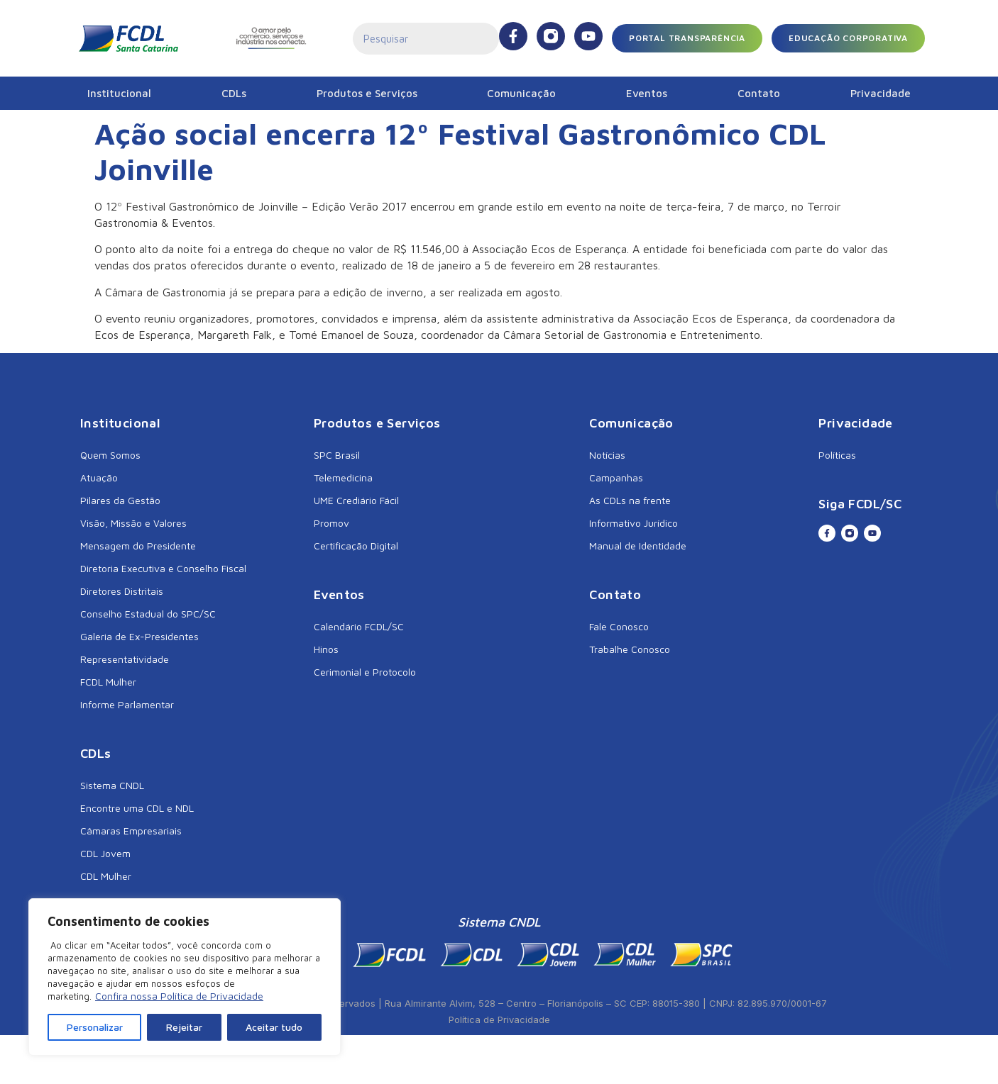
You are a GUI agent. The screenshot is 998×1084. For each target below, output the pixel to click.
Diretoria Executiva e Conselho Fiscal (163, 568)
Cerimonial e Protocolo (365, 672)
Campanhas (616, 477)
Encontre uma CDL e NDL (137, 808)
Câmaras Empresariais (131, 831)
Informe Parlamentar (127, 704)
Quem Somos (110, 455)
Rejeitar (184, 1027)
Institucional (119, 93)
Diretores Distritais (121, 591)
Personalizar (95, 1027)
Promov (331, 523)
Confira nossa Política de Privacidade (179, 996)
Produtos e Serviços (367, 93)
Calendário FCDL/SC (359, 626)
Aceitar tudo (274, 1027)
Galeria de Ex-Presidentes (139, 636)
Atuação (99, 477)
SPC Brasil (337, 455)
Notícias (607, 455)
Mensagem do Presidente (138, 546)
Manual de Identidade (637, 546)
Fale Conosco (619, 626)
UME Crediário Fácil (356, 500)
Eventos (646, 93)
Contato (758, 93)
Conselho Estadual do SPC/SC (148, 614)
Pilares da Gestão (120, 500)
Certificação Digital (356, 546)
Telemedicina (343, 477)
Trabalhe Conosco (629, 649)
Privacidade (880, 93)
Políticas (837, 455)
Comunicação (521, 93)
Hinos (326, 649)
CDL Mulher (105, 876)
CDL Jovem (105, 853)
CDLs (233, 93)
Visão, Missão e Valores (133, 523)
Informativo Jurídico (633, 523)
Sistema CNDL (112, 785)
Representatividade (124, 659)
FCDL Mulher (108, 682)
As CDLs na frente (630, 500)
